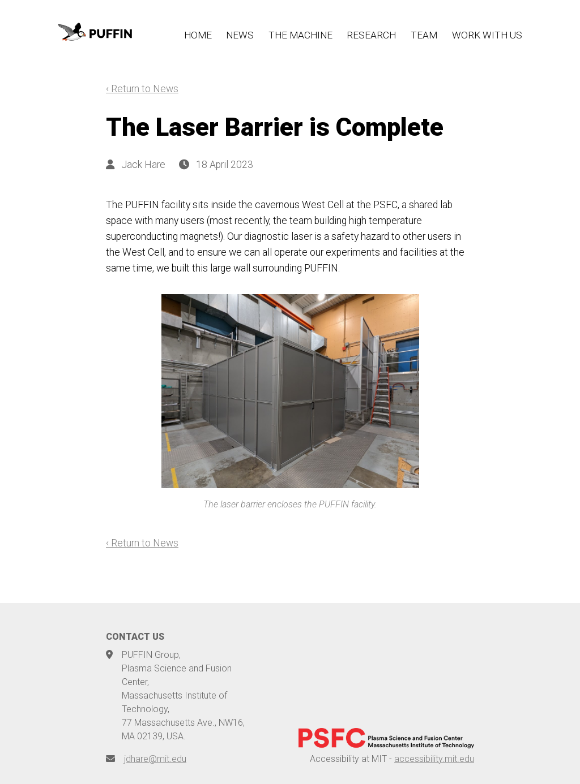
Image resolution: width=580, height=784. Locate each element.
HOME (198, 35)
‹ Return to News (142, 88)
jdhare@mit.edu (155, 758)
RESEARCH (371, 35)
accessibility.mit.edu (434, 758)
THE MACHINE (300, 35)
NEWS (240, 35)
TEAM (424, 35)
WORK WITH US (487, 35)
